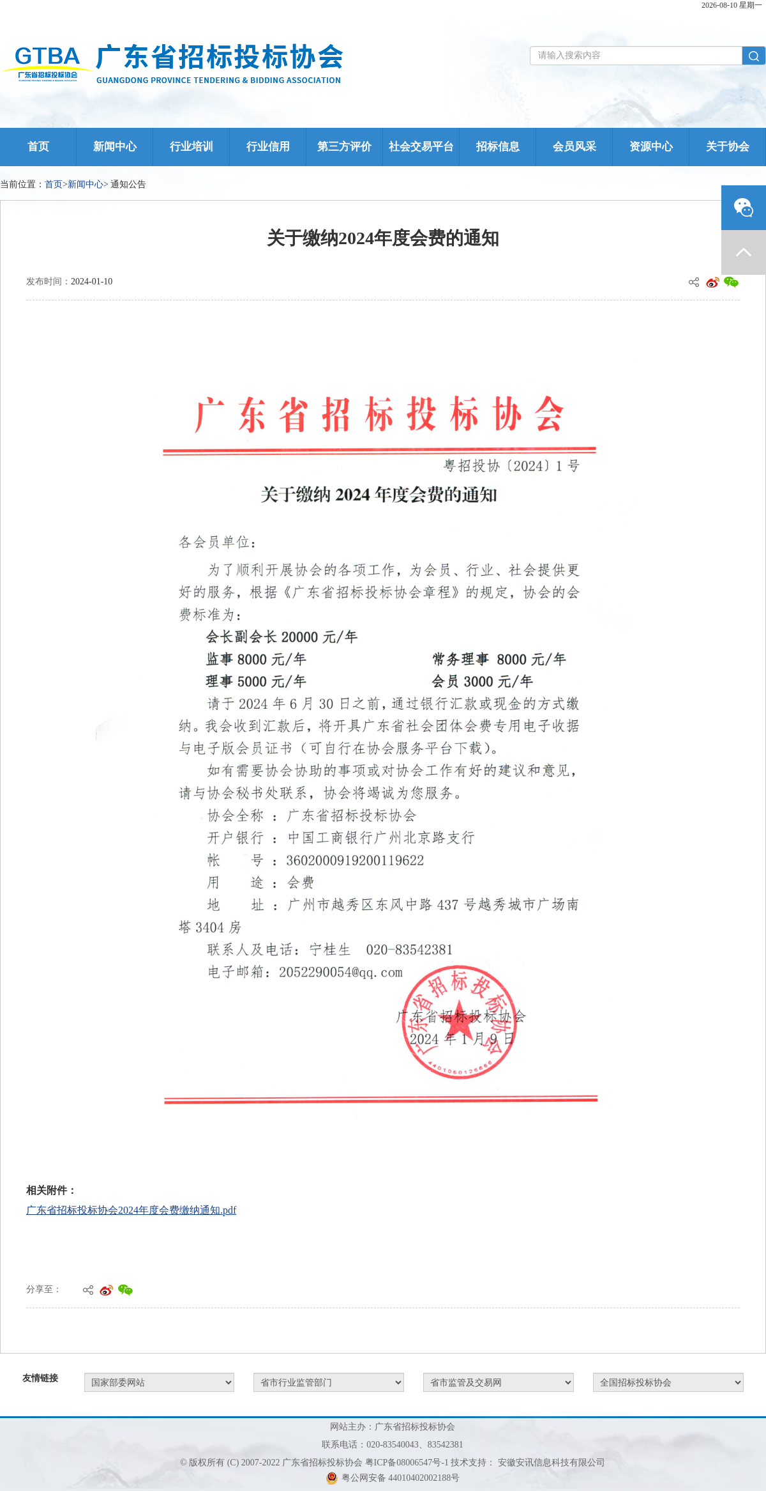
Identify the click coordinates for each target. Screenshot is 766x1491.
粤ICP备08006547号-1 (407, 1462)
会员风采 (574, 147)
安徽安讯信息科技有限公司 (551, 1462)
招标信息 (498, 147)
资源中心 (651, 147)
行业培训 (191, 147)
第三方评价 (344, 147)
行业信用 (268, 147)
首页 (38, 147)
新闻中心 (115, 147)
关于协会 (727, 147)
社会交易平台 (421, 147)
